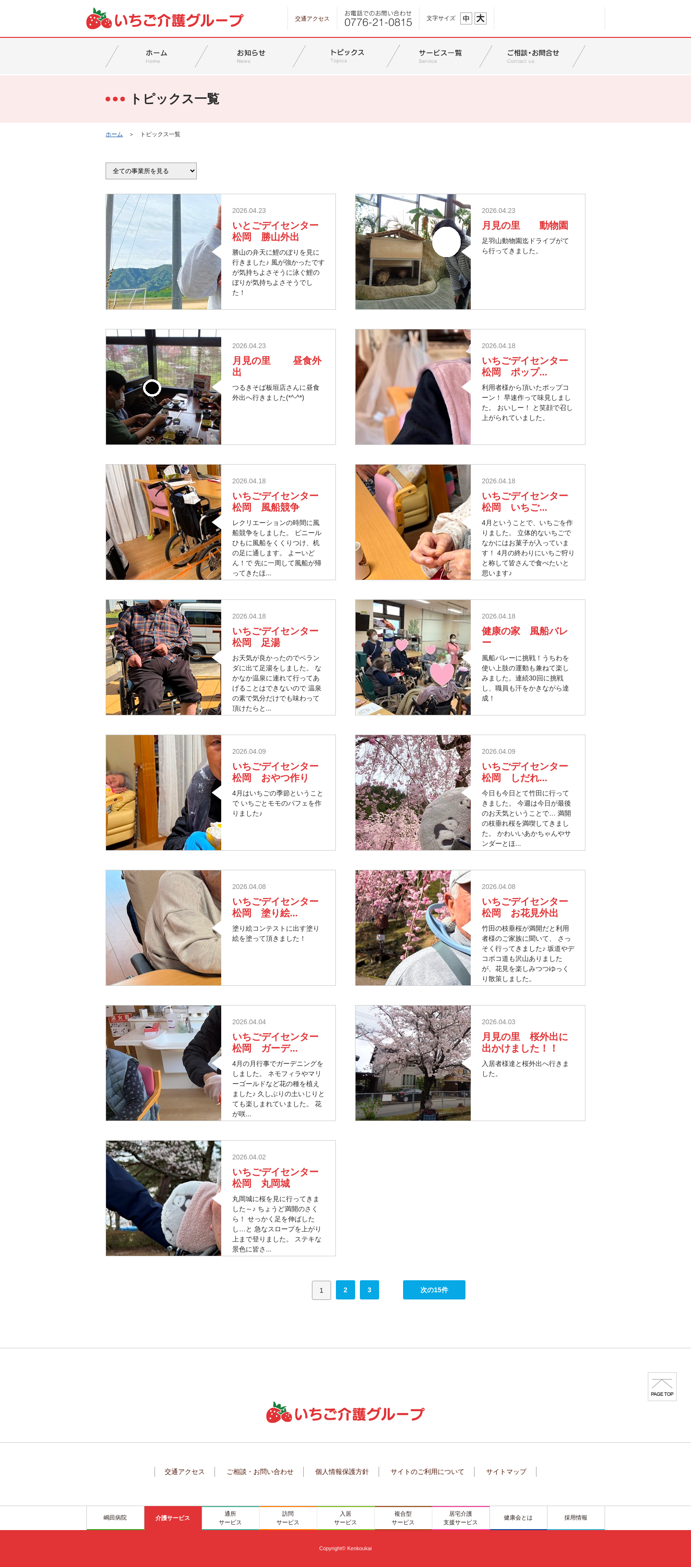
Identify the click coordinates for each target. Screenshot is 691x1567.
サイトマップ (506, 1471)
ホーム (114, 134)
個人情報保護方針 (342, 1471)
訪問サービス (287, 1518)
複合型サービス (403, 1518)
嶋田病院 (115, 1517)
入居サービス (345, 1518)
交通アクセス (312, 18)
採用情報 (575, 1517)
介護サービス (172, 1518)
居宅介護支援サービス (460, 1518)
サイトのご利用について (428, 1471)
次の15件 (434, 1290)
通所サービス (230, 1518)
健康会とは (518, 1517)
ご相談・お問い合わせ (260, 1471)
